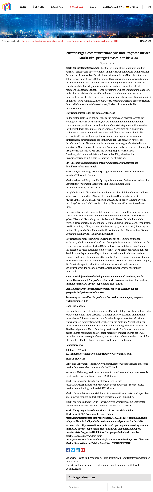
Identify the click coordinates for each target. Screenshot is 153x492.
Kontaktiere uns (113, 6)
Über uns (38, 6)
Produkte (57, 6)
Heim (23, 6)
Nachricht (76, 6)
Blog (93, 6)
